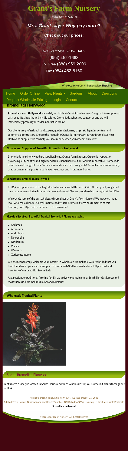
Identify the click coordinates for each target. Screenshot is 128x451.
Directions (109, 93)
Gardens (76, 93)
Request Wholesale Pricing (26, 100)
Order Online (30, 93)
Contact (72, 100)
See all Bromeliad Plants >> (27, 375)
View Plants (53, 93)
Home (10, 93)
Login (56, 100)
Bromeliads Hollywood (64, 406)
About (92, 93)
